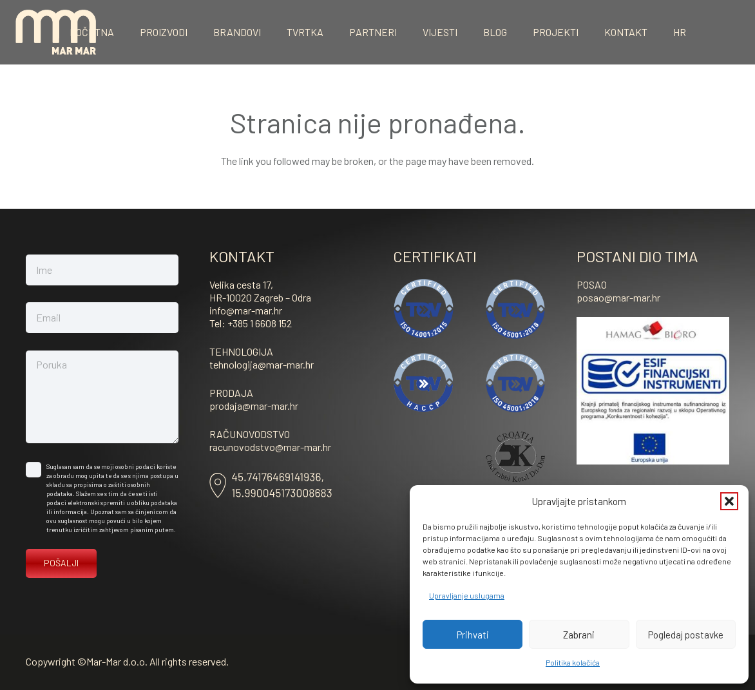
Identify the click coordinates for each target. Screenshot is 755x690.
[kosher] (515, 456)
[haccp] (423, 383)
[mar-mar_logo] (55, 32)
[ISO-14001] (423, 309)
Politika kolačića (573, 662)
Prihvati (473, 634)
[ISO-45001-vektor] (515, 309)
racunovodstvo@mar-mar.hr (270, 447)
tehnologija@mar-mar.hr (261, 364)
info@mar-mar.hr (245, 310)
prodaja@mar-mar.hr (253, 405)
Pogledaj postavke (685, 634)
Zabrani (579, 634)
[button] (729, 501)
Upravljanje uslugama (466, 595)
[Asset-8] (270, 485)
